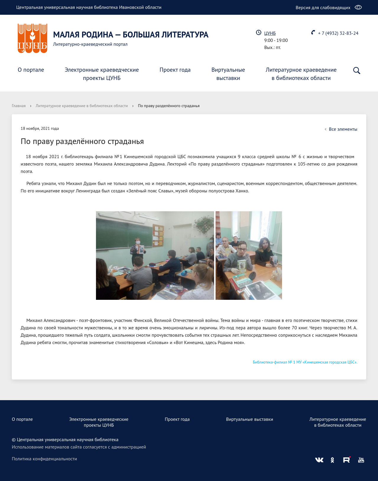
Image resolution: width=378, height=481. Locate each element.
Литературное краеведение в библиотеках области (82, 105)
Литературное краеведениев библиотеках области (301, 74)
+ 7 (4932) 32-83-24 (338, 33)
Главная (19, 105)
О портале (31, 69)
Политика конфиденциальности (44, 459)
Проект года (175, 69)
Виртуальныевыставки (228, 74)
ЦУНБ (270, 33)
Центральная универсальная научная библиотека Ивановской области (89, 7)
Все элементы (340, 129)
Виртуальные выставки (249, 419)
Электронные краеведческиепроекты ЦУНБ (102, 74)
